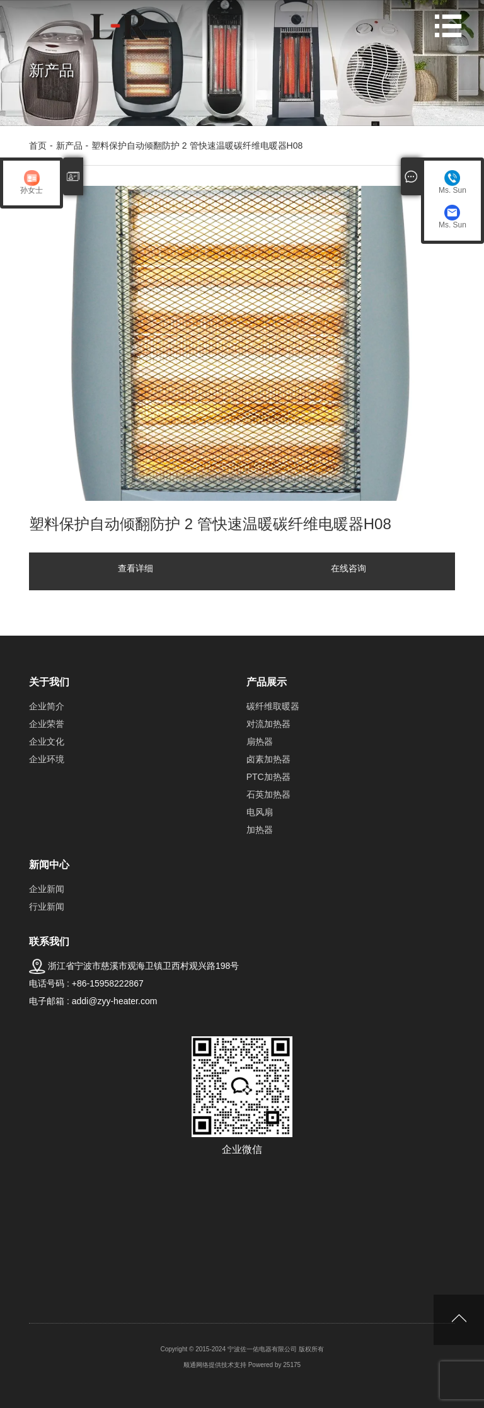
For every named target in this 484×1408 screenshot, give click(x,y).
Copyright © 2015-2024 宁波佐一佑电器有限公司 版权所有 (241, 1349)
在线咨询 (348, 568)
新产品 (69, 145)
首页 (38, 145)
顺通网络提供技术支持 (214, 1364)
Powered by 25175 (274, 1364)
